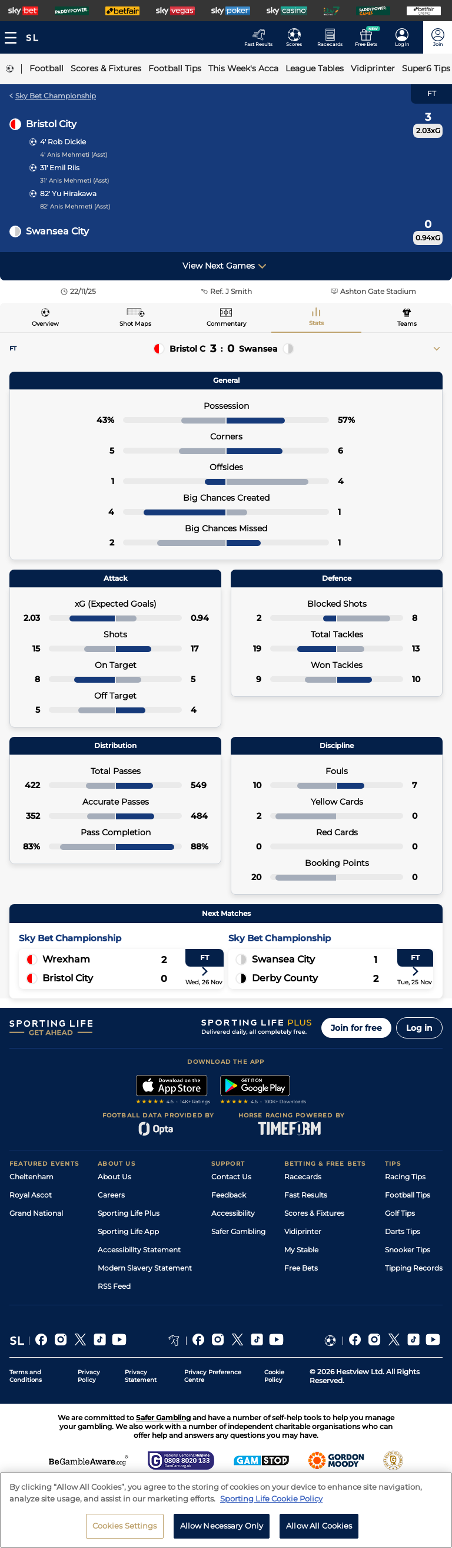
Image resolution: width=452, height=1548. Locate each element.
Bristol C (187, 348)
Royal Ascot (30, 1194)
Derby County (285, 978)
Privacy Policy (89, 1376)
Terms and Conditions (25, 1376)
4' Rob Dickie (63, 141)
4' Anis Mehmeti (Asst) (73, 154)
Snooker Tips (407, 1249)
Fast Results (305, 1194)
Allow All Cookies (319, 1530)
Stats (316, 323)
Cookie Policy (274, 1376)
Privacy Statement (141, 1376)
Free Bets (301, 1267)
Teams (407, 324)
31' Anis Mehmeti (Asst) (74, 180)
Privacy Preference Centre (212, 1376)
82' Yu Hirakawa (68, 193)
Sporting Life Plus (128, 1213)
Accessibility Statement (139, 1249)
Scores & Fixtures (314, 1213)
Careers (111, 1194)
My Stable (301, 1249)
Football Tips (407, 1194)
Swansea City (57, 231)
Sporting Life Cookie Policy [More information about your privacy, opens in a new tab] (271, 1502)
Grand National (36, 1213)
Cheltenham (31, 1176)
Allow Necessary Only (222, 1530)
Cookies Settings (124, 1530)
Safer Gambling (238, 1231)
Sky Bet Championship (52, 95)
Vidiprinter (302, 1231)
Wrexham (66, 959)
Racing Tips (405, 1176)
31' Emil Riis (59, 167)
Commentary (226, 324)
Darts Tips (402, 1231)
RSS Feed (114, 1286)
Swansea (258, 348)
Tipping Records (414, 1267)
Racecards (302, 1176)
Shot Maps (135, 324)
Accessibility (233, 1213)
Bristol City (51, 124)
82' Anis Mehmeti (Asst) (75, 206)
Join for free (356, 1028)
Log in (419, 1028)
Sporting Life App (128, 1231)
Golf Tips (400, 1213)
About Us (114, 1176)
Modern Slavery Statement (145, 1267)
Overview (45, 324)
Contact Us (231, 1176)
